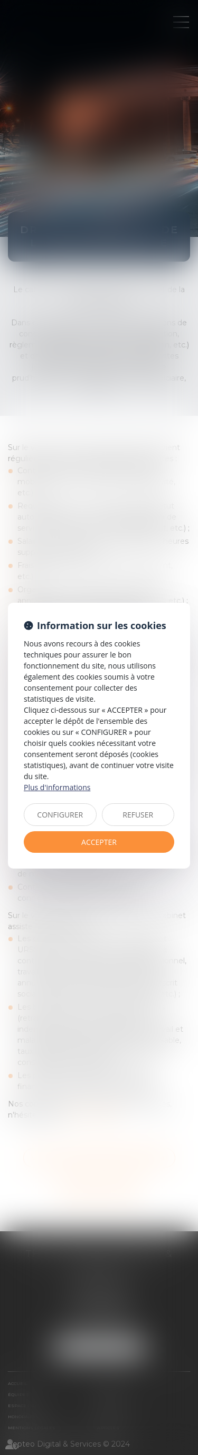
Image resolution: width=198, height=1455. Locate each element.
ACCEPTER (99, 842)
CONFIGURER (60, 815)
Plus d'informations (57, 787)
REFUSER (137, 815)
